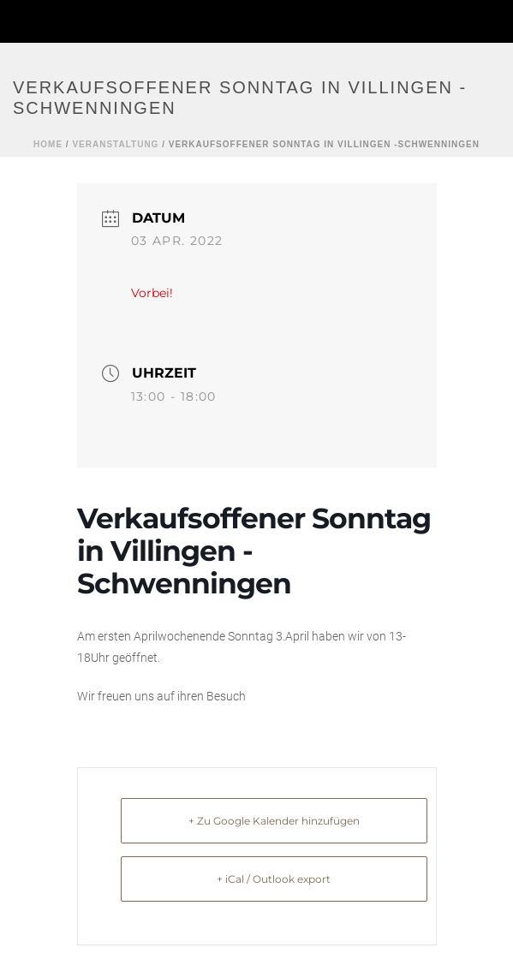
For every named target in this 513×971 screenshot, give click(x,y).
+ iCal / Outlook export (274, 879)
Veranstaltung (115, 144)
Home (48, 144)
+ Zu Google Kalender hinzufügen (274, 820)
